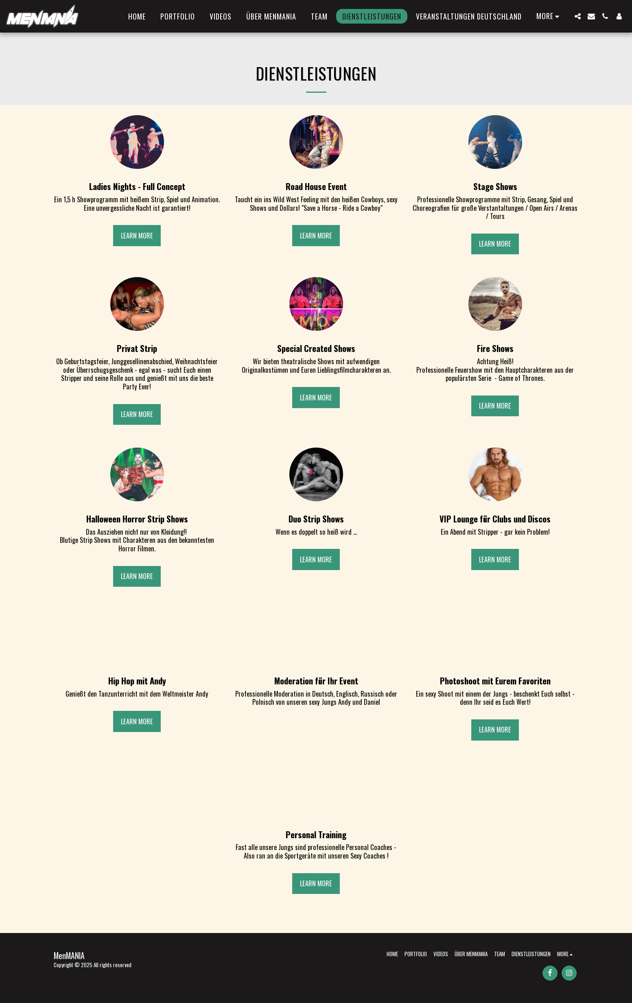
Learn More (137, 235)
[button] (577, 16)
